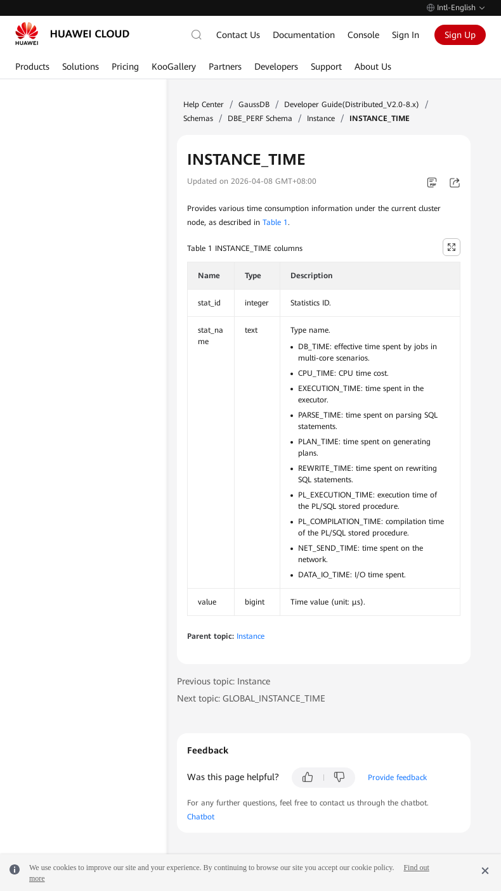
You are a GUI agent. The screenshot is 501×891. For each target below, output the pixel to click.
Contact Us (238, 35)
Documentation (304, 35)
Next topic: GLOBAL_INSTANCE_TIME (251, 698)
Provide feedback (397, 777)
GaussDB (254, 104)
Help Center (203, 104)
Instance (321, 118)
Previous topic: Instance (223, 681)
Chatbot (200, 816)
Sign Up (460, 35)
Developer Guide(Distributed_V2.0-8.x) (351, 104)
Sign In (405, 35)
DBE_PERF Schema (260, 118)
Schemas (198, 118)
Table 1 (275, 222)
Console (363, 35)
